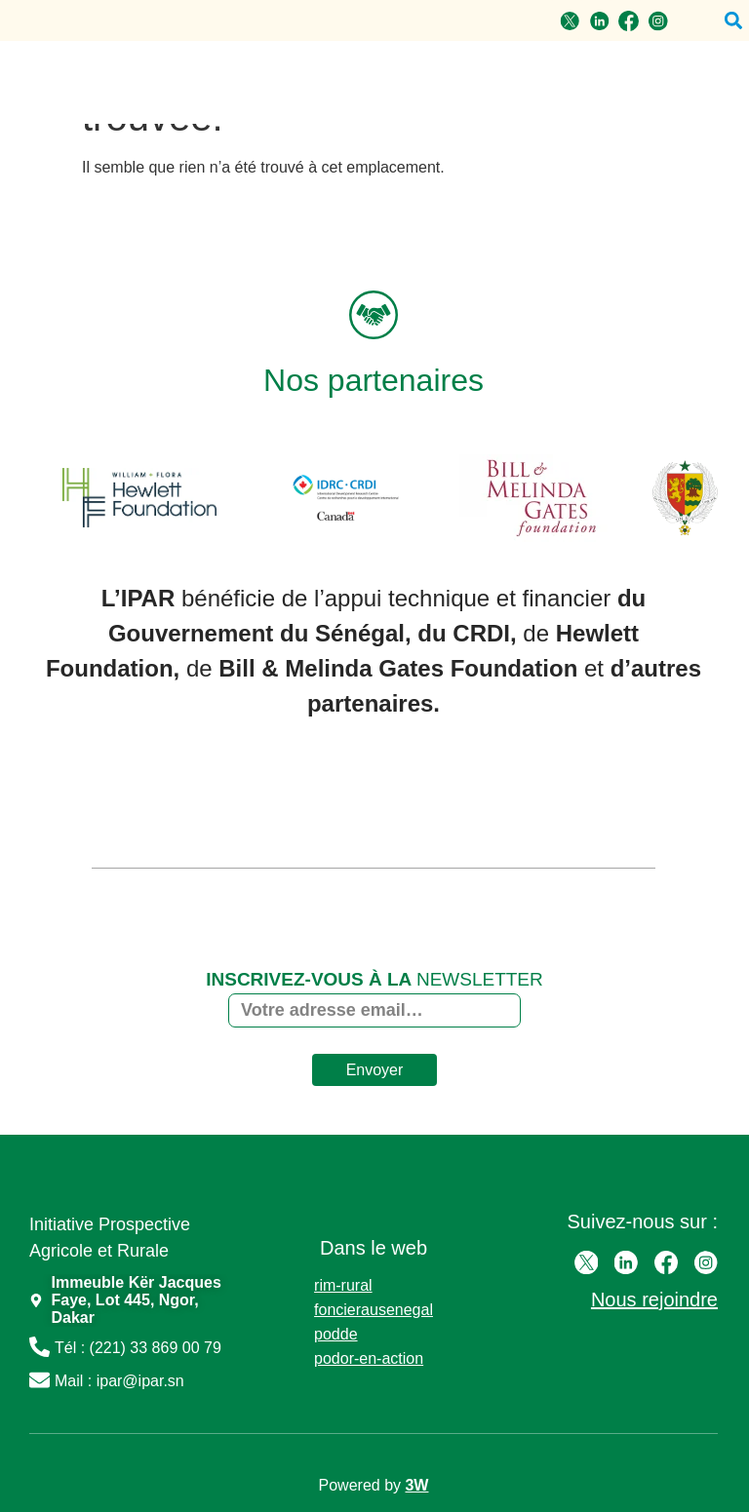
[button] (733, 21)
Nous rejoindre (654, 1298)
